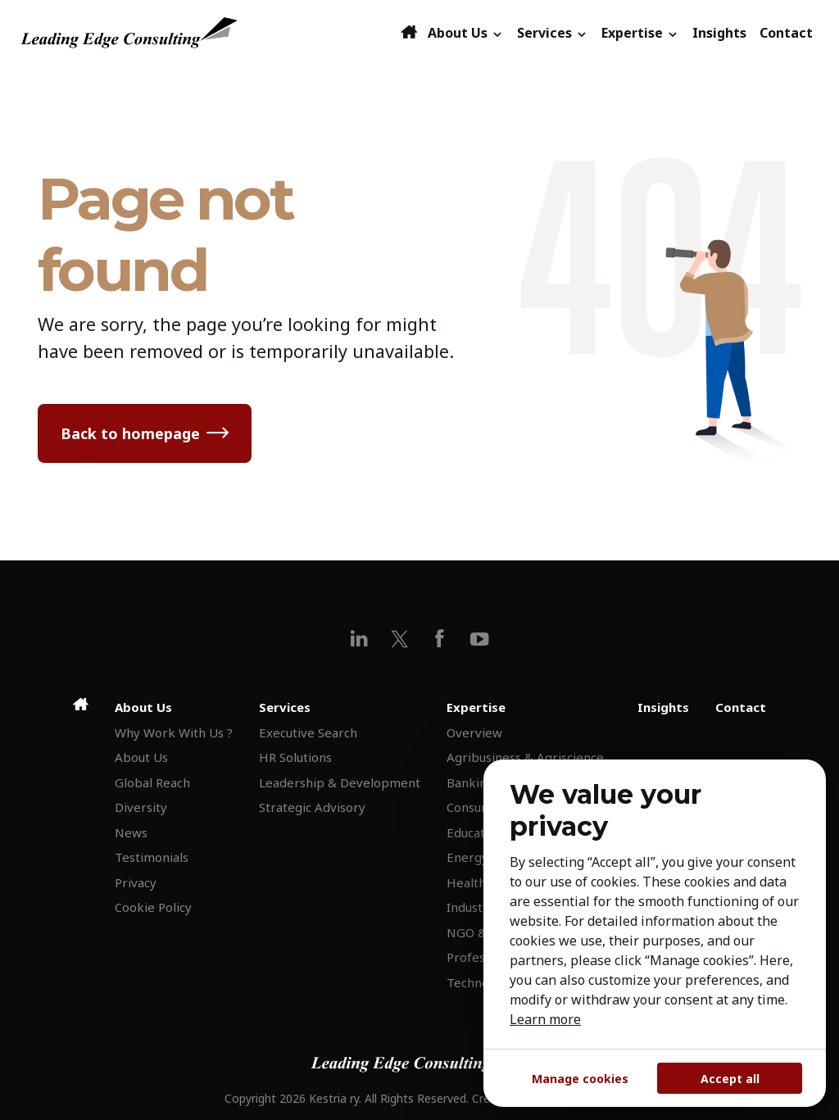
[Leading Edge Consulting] (208, 32)
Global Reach (152, 782)
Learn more (545, 1019)
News (131, 832)
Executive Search (308, 732)
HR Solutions (295, 757)
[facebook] (439, 638)
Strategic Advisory (312, 807)
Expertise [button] (640, 33)
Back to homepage (130, 433)
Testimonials (151, 857)
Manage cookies (580, 1078)
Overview (474, 732)
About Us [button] (466, 33)
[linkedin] (359, 638)
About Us (141, 757)
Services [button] (552, 33)
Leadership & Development (339, 782)
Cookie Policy (153, 907)
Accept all (730, 1078)
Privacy (135, 882)
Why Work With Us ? (174, 732)
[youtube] (479, 638)
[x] (399, 638)
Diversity (141, 807)
